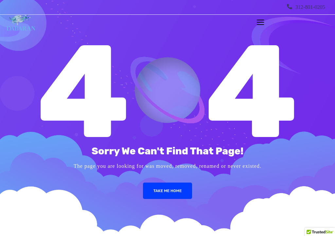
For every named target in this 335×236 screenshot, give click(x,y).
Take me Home (167, 190)
